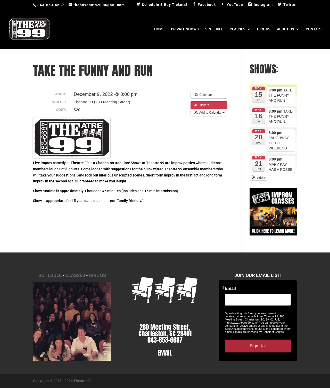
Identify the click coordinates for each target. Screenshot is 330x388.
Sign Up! (258, 346)
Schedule (214, 29)
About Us (285, 29)
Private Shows (185, 29)
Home (159, 29)
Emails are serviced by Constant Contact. (259, 331)
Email (230, 288)
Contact (314, 29)
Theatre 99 (82, 381)
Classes (237, 29)
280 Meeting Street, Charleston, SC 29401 (165, 330)
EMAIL (165, 353)
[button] (209, 112)
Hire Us (263, 29)
